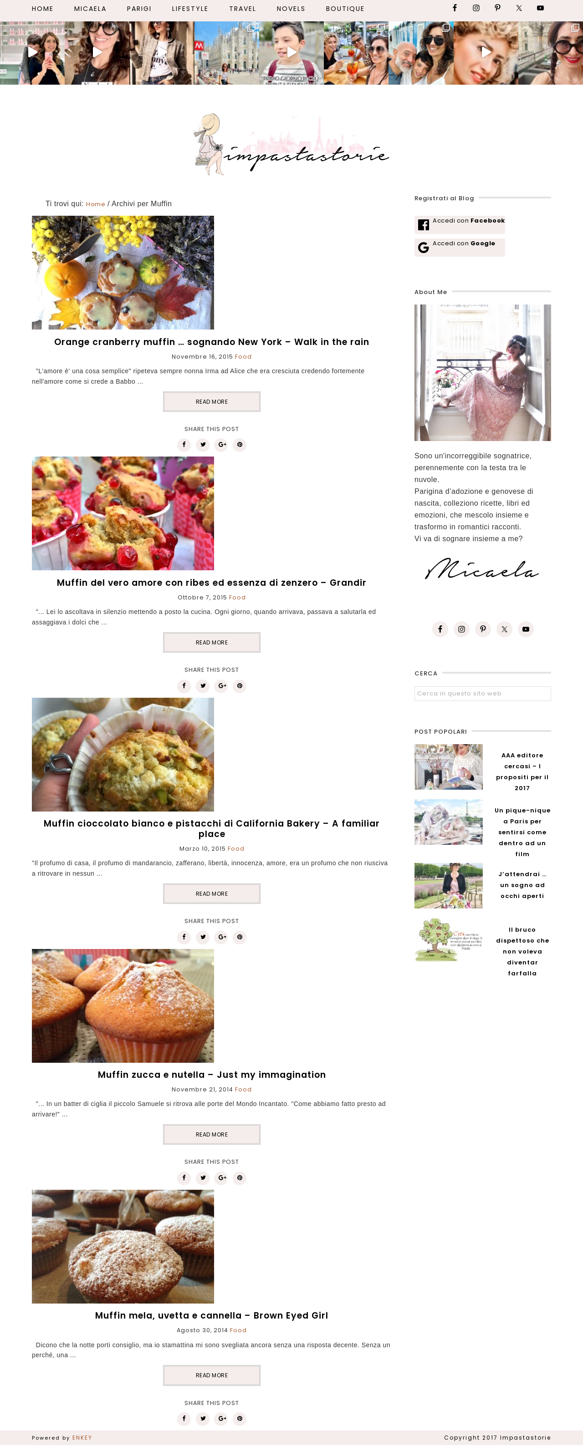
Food (243, 356)
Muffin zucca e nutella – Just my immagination (212, 1075)
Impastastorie (291, 142)
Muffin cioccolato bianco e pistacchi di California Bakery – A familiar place (212, 828)
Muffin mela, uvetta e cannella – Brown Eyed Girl (211, 1315)
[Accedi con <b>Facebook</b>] (459, 225)
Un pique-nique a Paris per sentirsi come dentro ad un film (523, 832)
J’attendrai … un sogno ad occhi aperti (522, 885)
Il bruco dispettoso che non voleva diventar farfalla (522, 951)
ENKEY (82, 1437)
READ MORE (212, 402)
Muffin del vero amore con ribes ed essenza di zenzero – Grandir (212, 583)
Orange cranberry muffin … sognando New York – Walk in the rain (211, 342)
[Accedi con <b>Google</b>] (459, 247)
